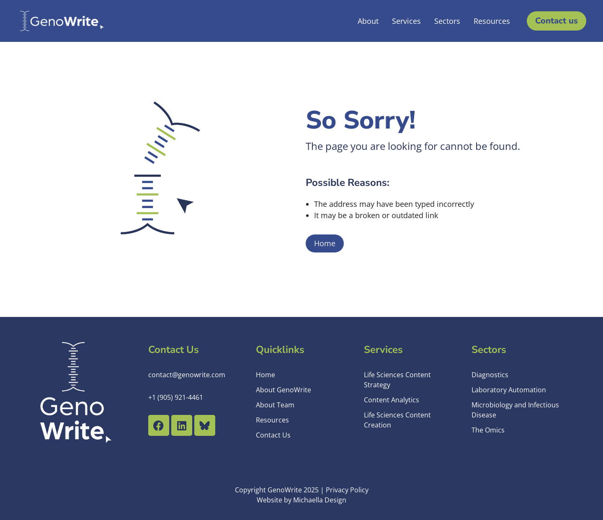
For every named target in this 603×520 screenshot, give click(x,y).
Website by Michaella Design (301, 500)
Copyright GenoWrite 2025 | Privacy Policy (301, 489)
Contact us (556, 20)
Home (324, 243)
